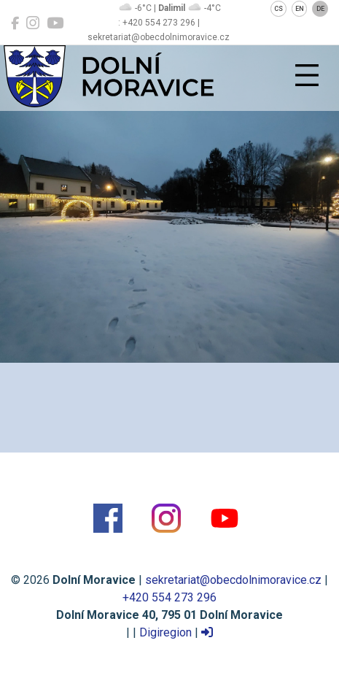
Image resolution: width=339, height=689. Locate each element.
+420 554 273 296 (169, 597)
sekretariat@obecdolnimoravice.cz (233, 580)
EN (299, 8)
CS (278, 8)
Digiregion (165, 632)
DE (320, 8)
